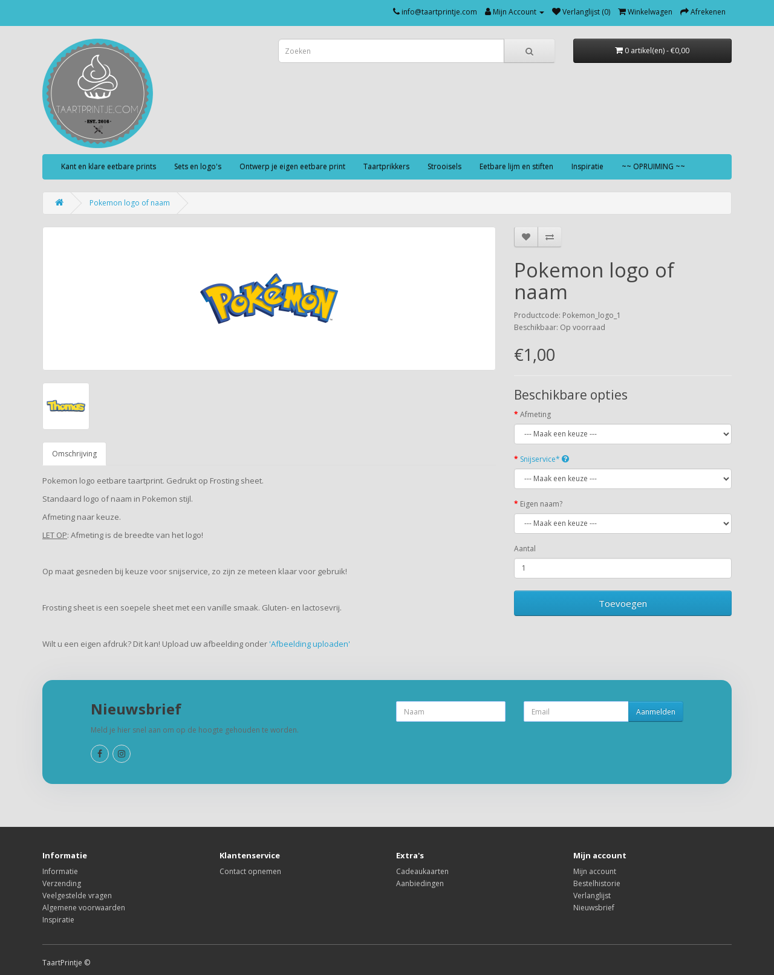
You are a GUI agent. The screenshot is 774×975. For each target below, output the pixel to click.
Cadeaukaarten (422, 871)
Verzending (61, 883)
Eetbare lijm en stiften (516, 166)
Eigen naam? (541, 504)
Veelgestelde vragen (77, 895)
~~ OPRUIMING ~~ (653, 166)
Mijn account (594, 871)
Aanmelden (655, 712)
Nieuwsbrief (593, 907)
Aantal (525, 548)
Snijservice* (544, 459)
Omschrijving (74, 454)
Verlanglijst (592, 895)
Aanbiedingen (420, 883)
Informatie (60, 871)
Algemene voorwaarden (83, 907)
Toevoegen (623, 603)
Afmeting (535, 414)
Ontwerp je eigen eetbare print (292, 166)
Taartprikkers (386, 166)
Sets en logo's (197, 166)
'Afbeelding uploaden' (310, 643)
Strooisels (444, 166)
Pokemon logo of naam (129, 203)
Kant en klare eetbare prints (108, 166)
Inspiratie (587, 166)
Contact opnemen (250, 871)
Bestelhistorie (596, 883)
